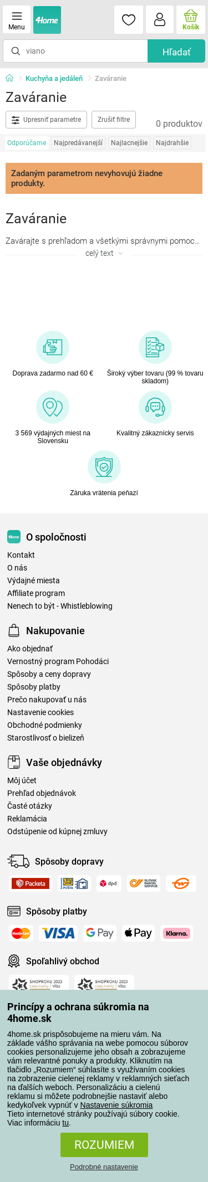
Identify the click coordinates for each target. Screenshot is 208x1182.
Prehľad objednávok (41, 793)
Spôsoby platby (33, 687)
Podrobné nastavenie (104, 1167)
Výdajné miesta (33, 581)
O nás (17, 568)
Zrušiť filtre (114, 120)
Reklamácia (27, 819)
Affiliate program (36, 593)
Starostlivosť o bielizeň (45, 738)
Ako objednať (30, 649)
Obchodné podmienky (44, 725)
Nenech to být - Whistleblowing (60, 606)
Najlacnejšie (129, 143)
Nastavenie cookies (40, 712)
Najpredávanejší (78, 143)
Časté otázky (29, 806)
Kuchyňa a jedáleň (54, 78)
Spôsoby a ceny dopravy (49, 674)
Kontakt (21, 555)
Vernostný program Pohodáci (58, 661)
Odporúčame (26, 143)
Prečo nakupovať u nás (47, 700)
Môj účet (22, 781)
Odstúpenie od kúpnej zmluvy (57, 832)
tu (65, 1122)
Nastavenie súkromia (116, 1105)
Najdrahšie (172, 143)
